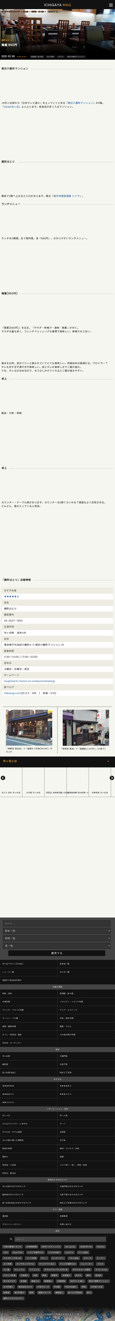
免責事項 (64, 1216)
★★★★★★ (8, 1086)
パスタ (100, 1264)
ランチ (60, 57)
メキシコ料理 (9, 1275)
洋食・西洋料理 (66, 1018)
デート (63, 1123)
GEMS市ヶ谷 (11, 107)
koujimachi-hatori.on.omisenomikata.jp (29, 681)
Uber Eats (18, 1252)
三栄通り (24, 1275)
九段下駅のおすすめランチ (71, 1194)
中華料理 (6, 1001)
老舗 (62, 1156)
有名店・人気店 (9, 1165)
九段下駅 (64, 1064)
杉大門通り (8, 1287)
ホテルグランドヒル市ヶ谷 (56, 1269)
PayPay (101, 1246)
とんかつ (69, 1252)
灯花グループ (43, 1287)
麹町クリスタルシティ (13, 1298)
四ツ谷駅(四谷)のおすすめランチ (16, 1203)
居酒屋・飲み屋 (37, 57)
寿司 (88, 1275)
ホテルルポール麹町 (81, 1269)
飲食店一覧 (65, 964)
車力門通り (19, 1292)
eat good (70, 1246)
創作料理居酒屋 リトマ (67, 196)
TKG (6, 1252)
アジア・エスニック (68, 1010)
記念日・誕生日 (9, 1173)
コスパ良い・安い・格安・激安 (73, 1165)
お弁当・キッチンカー (12, 1043)
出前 (35, 1275)
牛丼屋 (57, 1287)
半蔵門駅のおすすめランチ (71, 1186)
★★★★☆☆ (8, 1094)
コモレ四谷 (74, 1258)
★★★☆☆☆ (66, 1094)
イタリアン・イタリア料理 (71, 1001)
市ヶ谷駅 (50, 57)
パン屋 (6, 1269)
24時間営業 (31, 1246)
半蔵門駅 (64, 1056)
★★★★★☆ (22, 57)
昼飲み (5, 1156)
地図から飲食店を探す (12, 980)
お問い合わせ (66, 1224)
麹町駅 (5, 1064)
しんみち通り (54, 1252)
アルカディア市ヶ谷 (12, 1258)
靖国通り (59, 1292)
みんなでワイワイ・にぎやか (15, 1123)
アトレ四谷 (83, 1252)
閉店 (31, 1292)
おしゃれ (6, 1115)
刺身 (44, 1275)
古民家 (63, 1132)
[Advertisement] (57, 132)
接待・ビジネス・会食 (69, 1148)
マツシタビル (101, 1269)
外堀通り (66, 1275)
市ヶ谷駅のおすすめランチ (14, 1186)
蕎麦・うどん (66, 1026)
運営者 (5, 1216)
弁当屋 (23, 1281)
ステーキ (87, 1258)
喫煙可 (54, 1275)
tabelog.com (12, 693)
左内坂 (98, 1275)
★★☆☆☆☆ (8, 1102)
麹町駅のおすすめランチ (13, 1194)
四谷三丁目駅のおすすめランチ (73, 1203)
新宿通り (48, 1281)
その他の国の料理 (67, 1034)
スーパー (101, 1258)
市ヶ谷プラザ (9, 1281)
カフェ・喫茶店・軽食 (12, 1034)
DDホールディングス (51, 1246)
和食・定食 (7, 993)
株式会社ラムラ (25, 1287)
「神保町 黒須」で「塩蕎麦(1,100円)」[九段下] (83, 748)
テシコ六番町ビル (68, 1264)
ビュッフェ (19, 1269)
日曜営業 (61, 1281)
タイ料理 (7, 1264)
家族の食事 (7, 1148)
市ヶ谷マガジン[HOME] (13, 964)
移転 (84, 1287)
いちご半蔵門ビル (35, 1252)
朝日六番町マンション (76, 57)
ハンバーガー (86, 1264)
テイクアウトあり (47, 1264)
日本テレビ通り (77, 1281)
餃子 (89, 1292)
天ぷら (78, 1275)
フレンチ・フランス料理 (13, 1010)
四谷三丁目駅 (66, 1072)
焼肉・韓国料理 (9, 1026)
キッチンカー (58, 1258)
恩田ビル (35, 1281)
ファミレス (34, 1269)
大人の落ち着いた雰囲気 (13, 1140)
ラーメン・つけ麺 (10, 1018)
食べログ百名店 (75, 1292)
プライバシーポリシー (12, 1224)
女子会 (63, 1140)
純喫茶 (6, 1292)
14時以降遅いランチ (12, 1246)
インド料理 (31, 1258)
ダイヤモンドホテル (25, 1264)
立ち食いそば (97, 1287)
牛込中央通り (71, 1287)
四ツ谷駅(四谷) (9, 1072)
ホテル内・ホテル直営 (12, 1132)
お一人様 (64, 1115)
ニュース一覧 (8, 972)
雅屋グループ (44, 1292)
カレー (44, 1258)
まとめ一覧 (65, 972)
